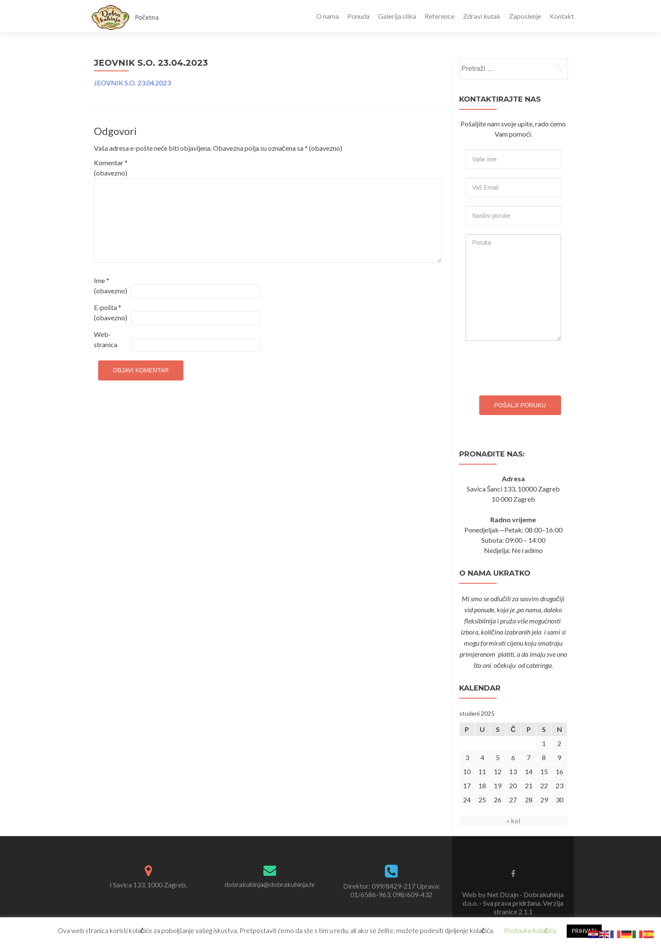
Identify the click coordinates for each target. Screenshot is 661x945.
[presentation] (530, 366)
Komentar (111, 167)
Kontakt (562, 16)
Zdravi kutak (482, 16)
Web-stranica (105, 339)
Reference (439, 16)
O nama (327, 16)
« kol (513, 820)
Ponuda (358, 16)
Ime (110, 285)
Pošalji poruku (520, 405)
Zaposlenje (525, 16)
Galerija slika (397, 16)
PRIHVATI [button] (584, 930)
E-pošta (110, 312)
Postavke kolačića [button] (530, 930)
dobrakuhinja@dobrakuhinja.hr (269, 884)
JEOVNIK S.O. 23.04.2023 (132, 83)
